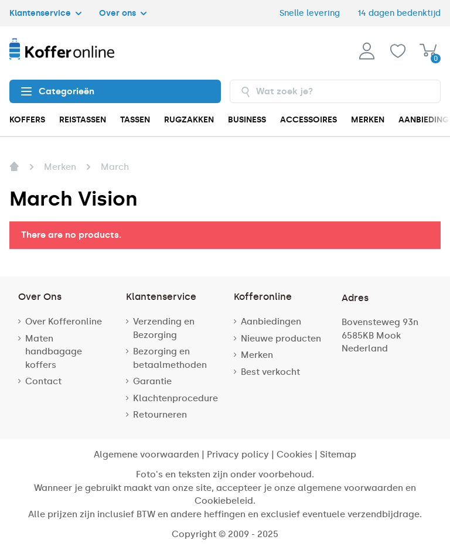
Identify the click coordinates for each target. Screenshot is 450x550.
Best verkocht (270, 372)
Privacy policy (238, 454)
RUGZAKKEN (189, 120)
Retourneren (160, 414)
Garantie (152, 381)
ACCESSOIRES (308, 120)
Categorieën (57, 91)
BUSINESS (247, 120)
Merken (257, 355)
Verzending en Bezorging (164, 328)
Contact (43, 381)
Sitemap (338, 454)
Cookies (294, 454)
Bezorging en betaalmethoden (170, 358)
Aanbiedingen (271, 321)
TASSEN (135, 120)
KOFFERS (27, 120)
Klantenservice (45, 13)
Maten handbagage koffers (53, 351)
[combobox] (335, 91)
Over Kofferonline (63, 321)
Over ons (122, 13)
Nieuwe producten (281, 338)
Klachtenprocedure (175, 398)
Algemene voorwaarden (146, 454)
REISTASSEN (82, 120)
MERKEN (367, 120)
